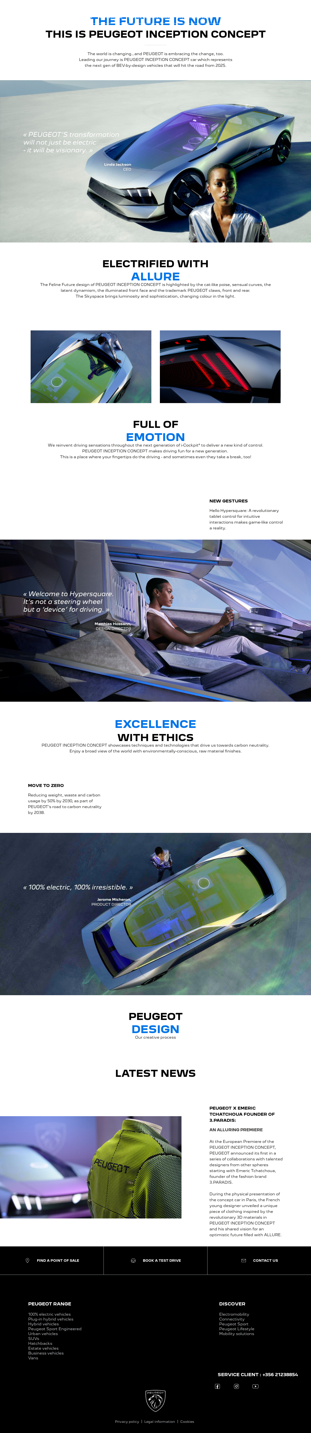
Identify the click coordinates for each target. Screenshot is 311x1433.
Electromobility (234, 1314)
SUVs (33, 1338)
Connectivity (232, 1319)
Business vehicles (46, 1353)
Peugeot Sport (234, 1324)
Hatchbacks (40, 1343)
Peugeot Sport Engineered (55, 1329)
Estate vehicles (43, 1348)
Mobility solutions (236, 1333)
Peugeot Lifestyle (236, 1329)
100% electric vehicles (49, 1314)
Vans (33, 1358)
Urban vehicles (43, 1333)
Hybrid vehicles (43, 1324)
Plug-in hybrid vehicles (50, 1319)
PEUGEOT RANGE (49, 1303)
